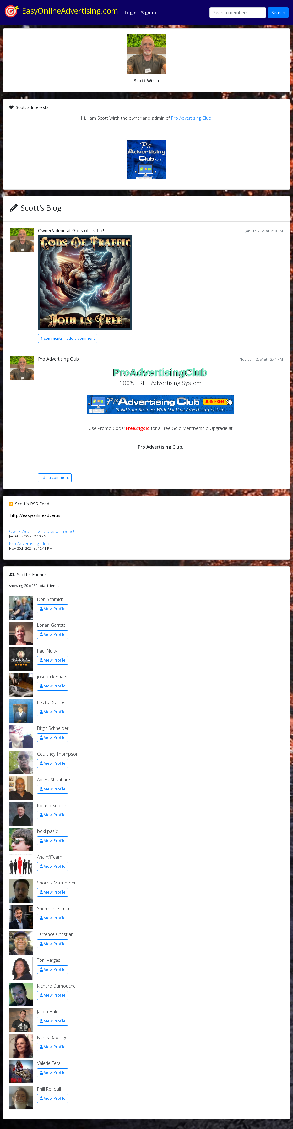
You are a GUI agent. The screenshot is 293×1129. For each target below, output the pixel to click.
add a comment (68, 338)
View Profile (53, 608)
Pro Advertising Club (191, 118)
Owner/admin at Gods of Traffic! (71, 231)
